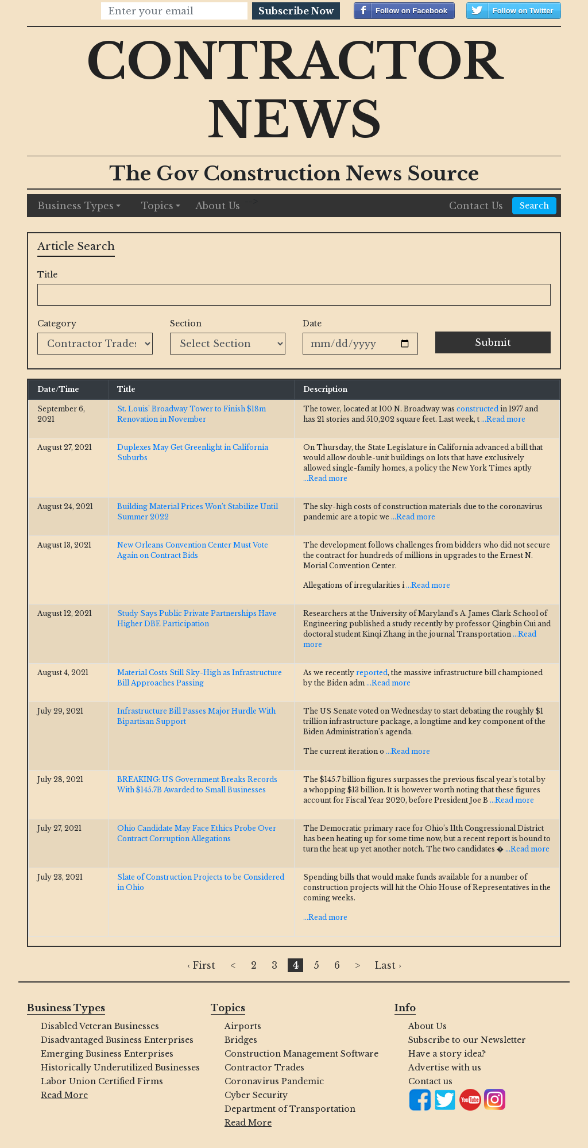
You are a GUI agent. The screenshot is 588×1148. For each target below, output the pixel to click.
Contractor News (294, 91)
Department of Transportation (290, 1109)
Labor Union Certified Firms (102, 1081)
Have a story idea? (447, 1054)
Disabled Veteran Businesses (100, 1026)
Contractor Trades (264, 1067)
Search (534, 206)
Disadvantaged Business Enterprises (117, 1040)
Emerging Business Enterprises (107, 1054)
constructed (477, 409)
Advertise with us (444, 1067)
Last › (388, 965)
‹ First (201, 965)
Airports (243, 1026)
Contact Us (476, 205)
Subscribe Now (296, 11)
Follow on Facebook (411, 10)
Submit (493, 342)
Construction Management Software (301, 1054)
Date (312, 323)
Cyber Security (256, 1095)
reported (372, 672)
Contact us (430, 1081)
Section (186, 323)
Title (47, 274)
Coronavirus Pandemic (274, 1081)
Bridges (241, 1040)
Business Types (75, 205)
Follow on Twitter (523, 10)
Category (56, 323)
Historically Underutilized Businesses (117, 1067)
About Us (217, 205)
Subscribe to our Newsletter (467, 1040)
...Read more (503, 419)
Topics (157, 205)
